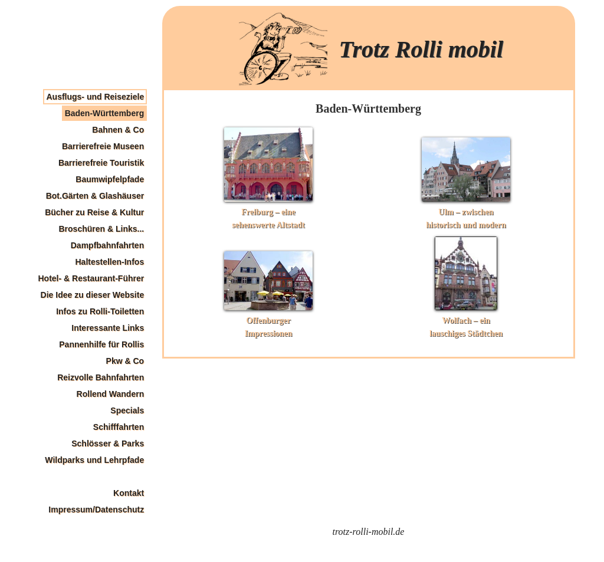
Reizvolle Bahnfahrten (100, 377)
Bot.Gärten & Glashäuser (95, 196)
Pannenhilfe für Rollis (101, 344)
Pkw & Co (125, 361)
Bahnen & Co (118, 129)
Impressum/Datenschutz (96, 509)
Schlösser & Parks (107, 443)
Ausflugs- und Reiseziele (95, 96)
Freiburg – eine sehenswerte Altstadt (268, 212)
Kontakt (128, 493)
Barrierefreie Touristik (101, 162)
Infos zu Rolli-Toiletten (100, 311)
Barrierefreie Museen (103, 146)
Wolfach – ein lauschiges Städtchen (466, 320)
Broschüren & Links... (101, 229)
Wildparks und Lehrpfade (94, 460)
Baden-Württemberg (105, 113)
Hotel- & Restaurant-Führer (91, 278)
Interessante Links (107, 328)
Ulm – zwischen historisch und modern (466, 212)
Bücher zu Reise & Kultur (94, 212)
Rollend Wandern (111, 394)
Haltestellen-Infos (109, 262)
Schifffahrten (118, 427)
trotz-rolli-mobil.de (369, 532)
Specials (127, 410)
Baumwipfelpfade (110, 179)
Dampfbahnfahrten (107, 245)
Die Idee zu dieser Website (93, 295)
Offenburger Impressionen (268, 320)
